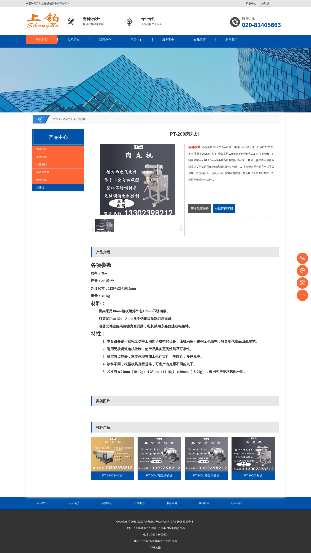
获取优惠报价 (200, 208)
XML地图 (155, 547)
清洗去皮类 (44, 186)
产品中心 (251, 3)
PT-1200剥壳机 (112, 475)
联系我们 (231, 41)
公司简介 (73, 41)
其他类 (81, 119)
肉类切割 (43, 197)
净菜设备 (43, 151)
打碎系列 (43, 174)
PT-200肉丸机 (253, 475)
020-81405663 (302, 258)
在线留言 (200, 41)
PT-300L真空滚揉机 (206, 475)
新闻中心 (105, 41)
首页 (55, 119)
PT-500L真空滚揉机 (159, 475)
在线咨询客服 (224, 208)
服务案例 (168, 41)
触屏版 (265, 4)
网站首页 (42, 41)
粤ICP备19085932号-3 (180, 521)
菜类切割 (43, 163)
